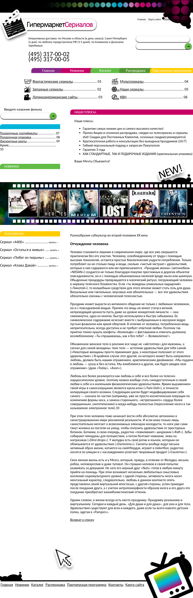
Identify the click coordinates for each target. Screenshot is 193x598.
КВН (123, 97)
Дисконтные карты (13, 141)
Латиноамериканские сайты (54, 97)
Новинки (77, 70)
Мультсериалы (132, 81)
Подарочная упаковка (15, 137)
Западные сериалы (47, 89)
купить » (53, 242)
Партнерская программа (171, 70)
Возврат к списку (82, 520)
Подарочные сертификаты (18, 133)
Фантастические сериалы (52, 81)
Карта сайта (154, 19)
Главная (141, 19)
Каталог (105, 70)
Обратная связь (172, 19)
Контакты (115, 584)
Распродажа (135, 70)
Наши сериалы (132, 89)
